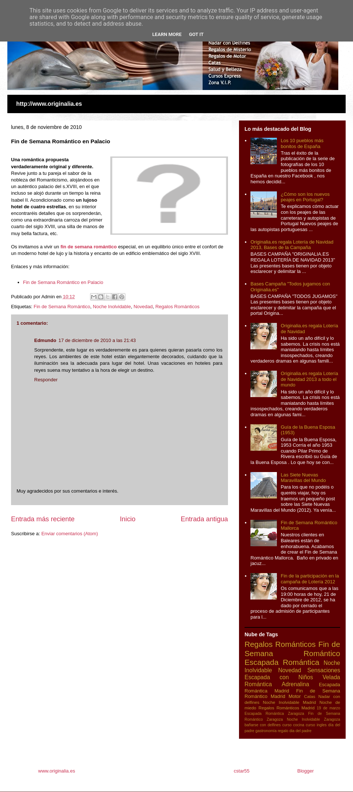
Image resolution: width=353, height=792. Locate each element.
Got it (196, 34)
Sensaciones (323, 670)
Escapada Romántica (282, 662)
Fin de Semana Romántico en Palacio (63, 282)
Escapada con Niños (279, 677)
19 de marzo (328, 708)
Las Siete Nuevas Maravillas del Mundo (303, 477)
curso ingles (316, 725)
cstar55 (242, 771)
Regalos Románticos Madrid (286, 707)
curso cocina (293, 725)
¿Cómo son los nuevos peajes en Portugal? (305, 197)
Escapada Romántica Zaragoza (274, 714)
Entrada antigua (204, 519)
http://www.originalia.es (49, 104)
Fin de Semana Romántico (61, 306)
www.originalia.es (57, 771)
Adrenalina (295, 684)
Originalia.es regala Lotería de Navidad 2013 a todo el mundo (309, 379)
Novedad (143, 306)
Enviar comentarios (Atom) (69, 533)
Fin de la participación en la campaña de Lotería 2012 (310, 578)
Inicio (127, 519)
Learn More (167, 34)
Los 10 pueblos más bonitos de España (302, 143)
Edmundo (45, 340)
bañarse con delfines (263, 725)
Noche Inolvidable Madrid (289, 702)
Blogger (305, 771)
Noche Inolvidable (112, 306)
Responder (46, 379)
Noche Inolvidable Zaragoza (313, 719)
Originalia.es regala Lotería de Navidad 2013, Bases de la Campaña (291, 245)
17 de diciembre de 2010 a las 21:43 (97, 340)
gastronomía (266, 731)
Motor (295, 696)
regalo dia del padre (294, 731)
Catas (309, 696)
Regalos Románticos (177, 306)
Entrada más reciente (43, 519)
